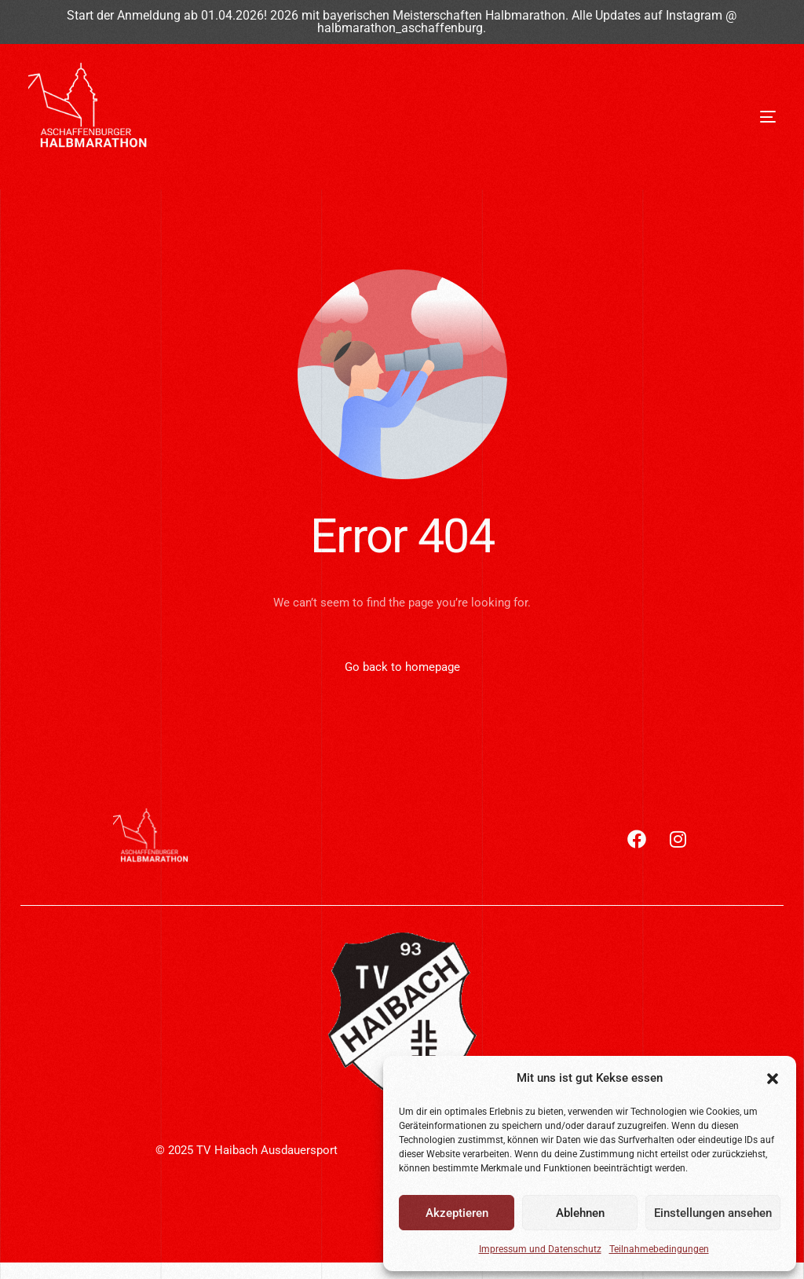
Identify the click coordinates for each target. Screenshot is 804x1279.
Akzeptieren (457, 1213)
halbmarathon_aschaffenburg (400, 28)
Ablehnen (580, 1213)
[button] (772, 1079)
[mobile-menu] (717, 117)
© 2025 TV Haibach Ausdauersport (246, 1151)
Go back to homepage (402, 667)
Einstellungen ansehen (713, 1213)
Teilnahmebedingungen (659, 1249)
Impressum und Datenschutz (540, 1249)
